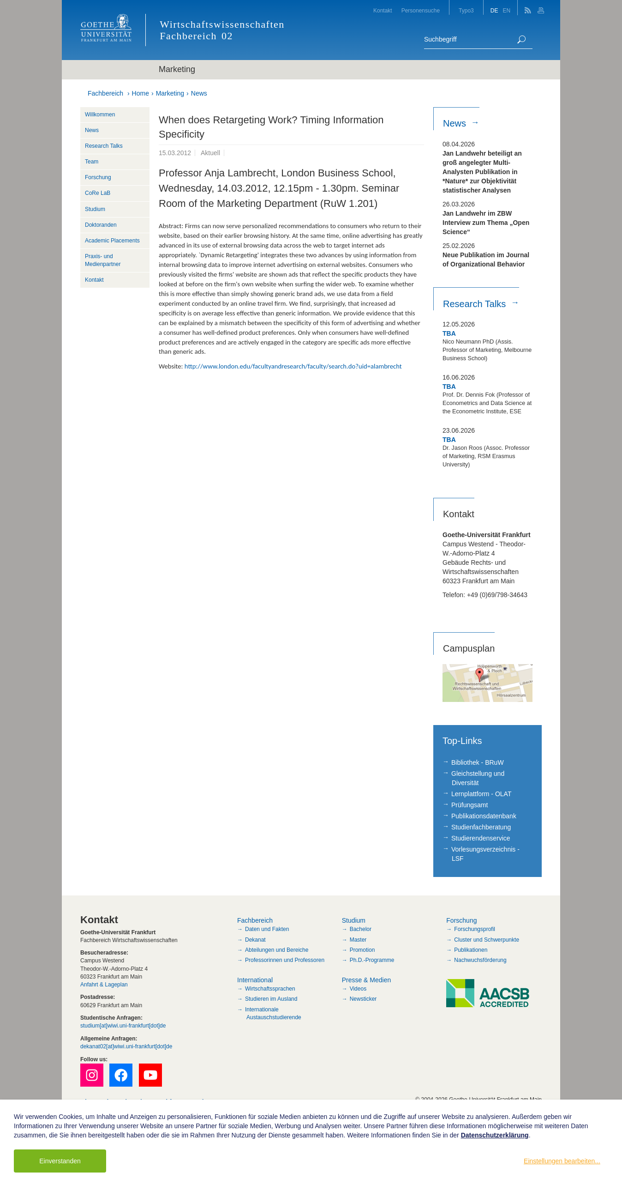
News (199, 93)
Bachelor (360, 929)
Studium (95, 209)
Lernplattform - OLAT (481, 794)
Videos (358, 988)
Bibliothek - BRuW (477, 762)
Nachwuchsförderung (480, 960)
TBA (449, 333)
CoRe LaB (97, 193)
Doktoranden (101, 225)
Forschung (98, 177)
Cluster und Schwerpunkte (486, 940)
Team (91, 161)
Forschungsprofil (474, 929)
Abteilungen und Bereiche (276, 950)
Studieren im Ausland (271, 999)
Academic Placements (112, 240)
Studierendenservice (480, 838)
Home (140, 93)
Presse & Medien (366, 980)
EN (506, 10)
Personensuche (420, 10)
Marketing (170, 93)
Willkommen (100, 114)
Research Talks (104, 146)
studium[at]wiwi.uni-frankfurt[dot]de (123, 1025)
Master (358, 940)
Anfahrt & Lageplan (104, 984)
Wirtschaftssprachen (270, 988)
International (255, 980)
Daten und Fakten (267, 929)
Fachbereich (105, 93)
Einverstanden (60, 1161)
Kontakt (382, 10)
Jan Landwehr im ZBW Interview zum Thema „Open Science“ (486, 223)
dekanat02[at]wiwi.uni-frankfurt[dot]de (126, 1046)
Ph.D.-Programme (372, 960)
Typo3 (466, 10)
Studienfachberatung (481, 827)
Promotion (362, 950)
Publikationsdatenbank (483, 816)
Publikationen (470, 950)
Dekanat (255, 940)
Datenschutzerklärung (495, 1135)
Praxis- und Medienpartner (102, 260)
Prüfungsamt (469, 805)
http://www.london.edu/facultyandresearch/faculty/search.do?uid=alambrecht (293, 366)
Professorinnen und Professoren (284, 960)
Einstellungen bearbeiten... (562, 1161)
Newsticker (363, 999)
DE (494, 10)
